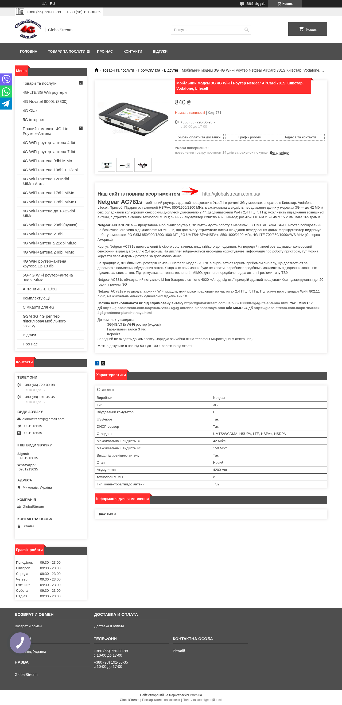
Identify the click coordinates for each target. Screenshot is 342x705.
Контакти (133, 51)
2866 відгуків (255, 4)
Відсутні (171, 70)
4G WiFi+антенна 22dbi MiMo (49, 243)
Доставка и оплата (109, 626)
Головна (28, 51)
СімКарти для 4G (39, 307)
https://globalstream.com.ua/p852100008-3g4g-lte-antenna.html (236, 303)
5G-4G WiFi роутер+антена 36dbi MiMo (48, 277)
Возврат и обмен (28, 626)
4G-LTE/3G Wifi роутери (45, 92)
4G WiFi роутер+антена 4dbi (49, 142)
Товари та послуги (66, 51)
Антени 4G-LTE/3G (40, 289)
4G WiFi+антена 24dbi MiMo (48, 252)
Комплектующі (36, 298)
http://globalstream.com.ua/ (231, 194)
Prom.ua (196, 695)
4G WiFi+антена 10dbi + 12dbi (50, 170)
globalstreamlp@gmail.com (43, 419)
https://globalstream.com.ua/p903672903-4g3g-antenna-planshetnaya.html (164, 308)
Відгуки (160, 51)
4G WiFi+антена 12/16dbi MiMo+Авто (46, 181)
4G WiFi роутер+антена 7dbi (49, 151)
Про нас (105, 51)
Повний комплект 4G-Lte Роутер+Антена (45, 131)
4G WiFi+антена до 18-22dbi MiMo (49, 213)
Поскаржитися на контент (161, 700)
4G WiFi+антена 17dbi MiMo (48, 192)
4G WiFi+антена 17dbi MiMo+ (50, 202)
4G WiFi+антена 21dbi (43, 234)
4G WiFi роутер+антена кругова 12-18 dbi (44, 263)
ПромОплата (149, 70)
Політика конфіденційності (202, 700)
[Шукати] (246, 29)
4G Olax (30, 110)
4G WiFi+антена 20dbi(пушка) (50, 225)
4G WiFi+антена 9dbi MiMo (47, 160)
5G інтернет (34, 119)
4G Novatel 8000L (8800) (45, 101)
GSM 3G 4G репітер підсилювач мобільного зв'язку (44, 321)
